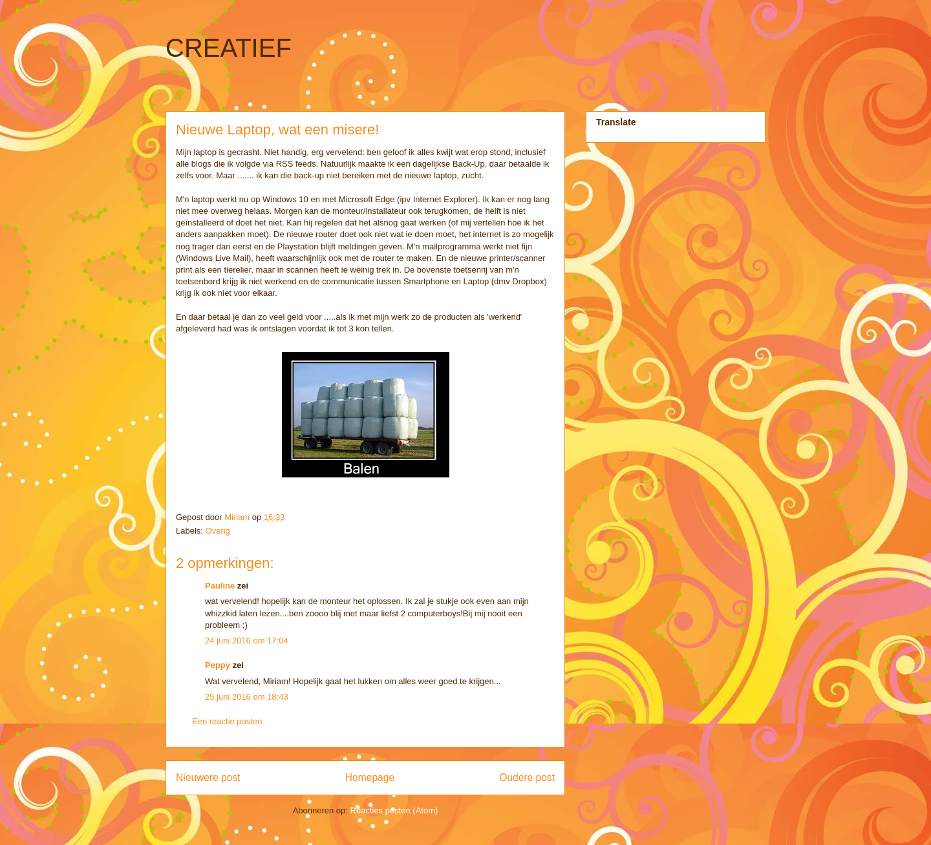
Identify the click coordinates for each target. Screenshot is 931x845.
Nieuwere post (208, 777)
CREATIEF (229, 48)
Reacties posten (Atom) (394, 810)
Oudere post (527, 777)
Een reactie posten (227, 721)
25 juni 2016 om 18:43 (246, 697)
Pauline (220, 585)
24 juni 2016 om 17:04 (246, 640)
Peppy (217, 665)
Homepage (369, 777)
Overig (218, 531)
